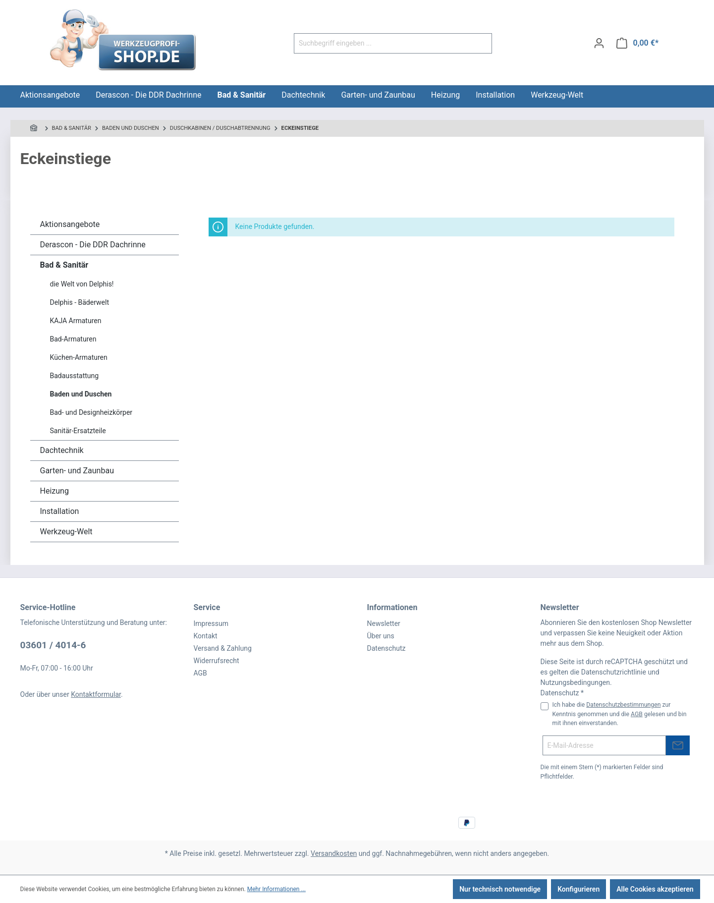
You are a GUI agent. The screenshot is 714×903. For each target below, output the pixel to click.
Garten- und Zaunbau (77, 470)
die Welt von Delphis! (82, 284)
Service (207, 607)
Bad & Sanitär (64, 265)
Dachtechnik (62, 450)
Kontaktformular (96, 694)
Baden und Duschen (81, 394)
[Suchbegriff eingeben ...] (381, 43)
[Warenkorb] (637, 43)
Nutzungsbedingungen (575, 682)
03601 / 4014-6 (53, 645)
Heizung (54, 491)
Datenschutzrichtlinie (613, 672)
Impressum (211, 623)
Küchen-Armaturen (79, 357)
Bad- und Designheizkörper (91, 412)
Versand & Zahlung (223, 648)
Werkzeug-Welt (66, 531)
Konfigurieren (578, 889)
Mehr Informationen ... (276, 889)
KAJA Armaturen (76, 321)
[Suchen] (480, 43)
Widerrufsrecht (216, 661)
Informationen (392, 607)
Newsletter (383, 623)
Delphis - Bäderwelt (79, 302)
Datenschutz (386, 648)
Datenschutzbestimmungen (623, 704)
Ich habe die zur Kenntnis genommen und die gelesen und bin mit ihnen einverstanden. (619, 714)
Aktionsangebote (70, 224)
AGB (200, 673)
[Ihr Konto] (599, 43)
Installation (59, 511)
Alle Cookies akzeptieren (654, 889)
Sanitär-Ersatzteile (78, 431)
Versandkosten (334, 853)
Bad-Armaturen (73, 339)
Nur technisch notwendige (500, 889)
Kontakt (206, 636)
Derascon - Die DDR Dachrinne (93, 244)
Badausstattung (74, 376)
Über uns (380, 636)
